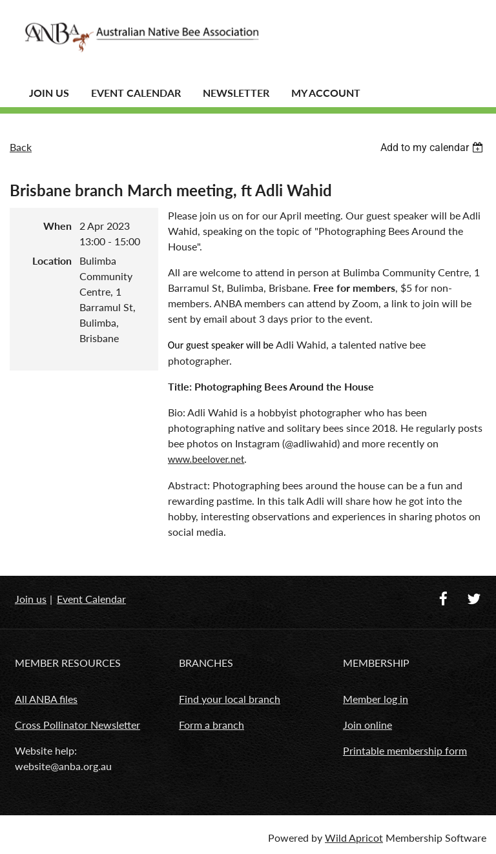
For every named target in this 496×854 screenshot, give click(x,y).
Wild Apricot (354, 837)
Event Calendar (136, 92)
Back (21, 147)
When (57, 225)
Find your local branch (229, 699)
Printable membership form (405, 750)
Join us (30, 599)
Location (52, 260)
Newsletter (236, 92)
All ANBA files (46, 699)
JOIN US (49, 92)
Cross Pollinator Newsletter (77, 724)
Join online (367, 724)
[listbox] (433, 147)
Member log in (375, 699)
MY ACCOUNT (325, 92)
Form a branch (211, 724)
